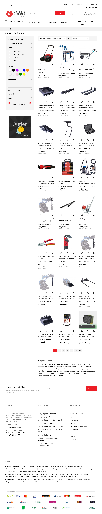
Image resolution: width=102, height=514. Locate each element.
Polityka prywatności (46, 417)
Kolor (10, 67)
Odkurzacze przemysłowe (87, 469)
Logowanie (73, 417)
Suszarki (64, 476)
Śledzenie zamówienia (78, 426)
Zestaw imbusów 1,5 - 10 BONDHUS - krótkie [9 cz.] (67, 258)
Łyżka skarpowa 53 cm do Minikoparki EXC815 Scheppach (46, 336)
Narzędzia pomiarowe (29, 469)
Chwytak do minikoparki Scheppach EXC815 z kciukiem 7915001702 (46, 107)
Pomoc (64, 4)
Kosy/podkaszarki (71, 479)
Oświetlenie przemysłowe (79, 474)
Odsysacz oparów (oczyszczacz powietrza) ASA (87, 336)
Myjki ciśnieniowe (85, 479)
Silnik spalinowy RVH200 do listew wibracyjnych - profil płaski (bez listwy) (88, 221)
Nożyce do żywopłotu (13, 482)
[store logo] (16, 14)
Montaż (11, 94)
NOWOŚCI (81, 21)
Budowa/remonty (12, 471)
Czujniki (27, 474)
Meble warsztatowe (12, 469)
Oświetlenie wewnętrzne (40, 474)
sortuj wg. (43, 38)
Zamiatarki (42, 471)
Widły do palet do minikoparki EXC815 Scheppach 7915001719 (87, 107)
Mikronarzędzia (70, 469)
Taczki (53, 482)
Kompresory (50, 479)
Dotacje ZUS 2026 (76, 414)
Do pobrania (77, 4)
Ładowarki (9, 484)
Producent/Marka (15, 44)
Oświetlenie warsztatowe (14, 476)
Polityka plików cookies (47, 414)
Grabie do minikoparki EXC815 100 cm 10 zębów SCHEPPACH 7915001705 (67, 107)
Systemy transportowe (28, 471)
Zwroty (72, 423)
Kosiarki (59, 479)
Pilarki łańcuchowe (41, 482)
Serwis (72, 436)
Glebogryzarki (39, 479)
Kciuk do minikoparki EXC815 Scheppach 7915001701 (45, 145)
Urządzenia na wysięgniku (66, 482)
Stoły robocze (58, 469)
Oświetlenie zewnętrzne (60, 474)
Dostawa (72, 433)
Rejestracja (73, 420)
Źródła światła (53, 476)
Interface (12, 80)
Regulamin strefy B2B (46, 423)
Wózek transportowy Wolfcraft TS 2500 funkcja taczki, (86, 70)
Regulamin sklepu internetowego (50, 426)
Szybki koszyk (92, 4)
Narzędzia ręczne (45, 469)
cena (10, 98)
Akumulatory (91, 482)
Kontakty (72, 439)
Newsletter (73, 430)
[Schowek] (73, 14)
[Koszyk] (79, 14)
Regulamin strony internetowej (50, 420)
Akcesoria (72, 476)
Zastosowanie (14, 90)
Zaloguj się (91, 13)
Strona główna (10, 29)
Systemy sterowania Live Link (36, 476)
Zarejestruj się (92, 14)
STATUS (10, 48)
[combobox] (42, 13)
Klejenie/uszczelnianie (58, 466)
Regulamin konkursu (45, 435)
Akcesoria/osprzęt (28, 466)
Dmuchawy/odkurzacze (24, 479)
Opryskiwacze (27, 482)
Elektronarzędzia (42, 466)
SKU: (39, 73)
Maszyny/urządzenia (75, 466)
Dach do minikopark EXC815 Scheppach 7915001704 (65, 145)
